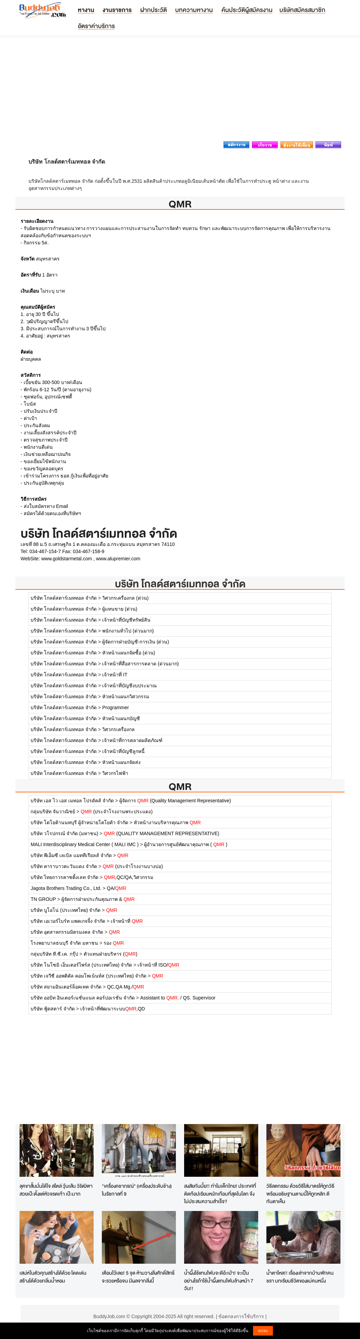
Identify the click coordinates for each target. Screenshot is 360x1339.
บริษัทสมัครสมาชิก (302, 9)
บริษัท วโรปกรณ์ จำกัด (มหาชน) (64, 833)
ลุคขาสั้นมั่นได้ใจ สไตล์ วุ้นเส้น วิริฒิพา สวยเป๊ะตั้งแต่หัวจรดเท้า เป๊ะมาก (56, 1190)
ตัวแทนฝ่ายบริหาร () (110, 954)
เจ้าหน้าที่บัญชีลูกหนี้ (123, 751)
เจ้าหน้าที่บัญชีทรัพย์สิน (126, 620)
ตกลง (263, 1330)
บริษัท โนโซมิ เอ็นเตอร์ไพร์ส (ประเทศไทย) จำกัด (81, 965)
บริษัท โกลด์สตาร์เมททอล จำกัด (180, 583)
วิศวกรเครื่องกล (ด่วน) (125, 598)
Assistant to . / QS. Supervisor (177, 997)
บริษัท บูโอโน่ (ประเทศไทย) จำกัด (65, 910)
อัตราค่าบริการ (96, 25)
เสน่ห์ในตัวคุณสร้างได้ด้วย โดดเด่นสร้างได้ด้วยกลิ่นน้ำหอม (53, 1277)
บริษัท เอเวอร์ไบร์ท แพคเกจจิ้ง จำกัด (68, 921)
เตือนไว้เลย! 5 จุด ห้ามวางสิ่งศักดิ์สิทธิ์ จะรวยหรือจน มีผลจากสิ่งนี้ (138, 1277)
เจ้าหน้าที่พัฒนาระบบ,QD (112, 1008)
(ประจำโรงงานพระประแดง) (117, 811)
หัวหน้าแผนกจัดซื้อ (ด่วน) (128, 652)
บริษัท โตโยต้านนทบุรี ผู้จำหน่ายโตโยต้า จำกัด (79, 822)
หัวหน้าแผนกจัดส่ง (121, 762)
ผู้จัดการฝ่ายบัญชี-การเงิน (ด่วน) (135, 642)
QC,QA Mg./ (125, 987)
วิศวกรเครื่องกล (118, 729)
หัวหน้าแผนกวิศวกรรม (125, 696)
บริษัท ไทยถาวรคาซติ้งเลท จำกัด (64, 877)
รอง (114, 943)
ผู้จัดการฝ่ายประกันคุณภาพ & (98, 899)
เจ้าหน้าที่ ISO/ (158, 965)
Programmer (115, 707)
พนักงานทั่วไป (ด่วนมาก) (128, 631)
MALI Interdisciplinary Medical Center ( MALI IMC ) (85, 844)
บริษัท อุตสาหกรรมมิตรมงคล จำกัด (67, 932)
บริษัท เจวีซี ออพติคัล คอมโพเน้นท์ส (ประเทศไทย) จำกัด (88, 976)
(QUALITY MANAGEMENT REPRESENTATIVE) (161, 833)
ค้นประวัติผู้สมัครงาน (247, 9)
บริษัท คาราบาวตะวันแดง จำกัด (64, 866)
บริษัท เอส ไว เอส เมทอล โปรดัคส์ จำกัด (72, 800)
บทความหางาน (194, 9)
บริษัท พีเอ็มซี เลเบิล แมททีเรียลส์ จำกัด (71, 855)
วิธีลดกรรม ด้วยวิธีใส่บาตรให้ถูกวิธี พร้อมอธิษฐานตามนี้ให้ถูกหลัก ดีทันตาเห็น (300, 1193)
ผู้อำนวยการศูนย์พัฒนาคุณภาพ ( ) (185, 844)
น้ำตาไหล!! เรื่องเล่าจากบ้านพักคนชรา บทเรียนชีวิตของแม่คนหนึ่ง (300, 1277)
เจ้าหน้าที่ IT (114, 674)
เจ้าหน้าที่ (127, 921)
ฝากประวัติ (153, 9)
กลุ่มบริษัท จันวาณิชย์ (53, 811)
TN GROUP (43, 899)
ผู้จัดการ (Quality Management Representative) (175, 800)
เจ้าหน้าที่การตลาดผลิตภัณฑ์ (132, 740)
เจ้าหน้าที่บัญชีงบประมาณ (129, 685)
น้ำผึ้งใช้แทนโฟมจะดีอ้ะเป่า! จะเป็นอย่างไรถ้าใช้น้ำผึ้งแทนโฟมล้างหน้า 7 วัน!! (218, 1280)
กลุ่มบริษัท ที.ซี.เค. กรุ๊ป (54, 954)
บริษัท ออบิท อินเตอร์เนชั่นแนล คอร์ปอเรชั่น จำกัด (83, 997)
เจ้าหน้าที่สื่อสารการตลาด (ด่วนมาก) (140, 663)
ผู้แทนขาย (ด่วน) (119, 609)
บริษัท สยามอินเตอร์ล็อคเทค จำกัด (66, 987)
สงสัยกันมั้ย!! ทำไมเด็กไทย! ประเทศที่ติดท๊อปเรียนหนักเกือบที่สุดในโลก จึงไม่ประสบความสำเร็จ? (220, 1193)
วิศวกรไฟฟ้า (115, 773)
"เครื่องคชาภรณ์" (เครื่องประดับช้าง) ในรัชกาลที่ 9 (137, 1190)
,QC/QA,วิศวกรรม (128, 877)
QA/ (117, 888)
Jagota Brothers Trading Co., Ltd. (66, 888)
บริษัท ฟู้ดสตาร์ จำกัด (53, 1008)
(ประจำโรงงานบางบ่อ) (133, 866)
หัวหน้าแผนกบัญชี (121, 718)
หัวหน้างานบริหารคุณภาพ (167, 822)
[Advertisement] (180, 90)
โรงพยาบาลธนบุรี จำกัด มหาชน (64, 943)
